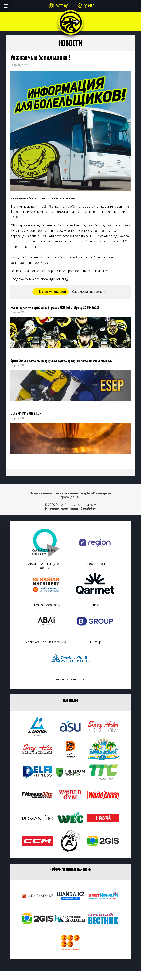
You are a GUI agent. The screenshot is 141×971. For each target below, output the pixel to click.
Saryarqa (62, 6)
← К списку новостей (50, 292)
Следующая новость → (89, 292)
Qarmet (89, 6)
